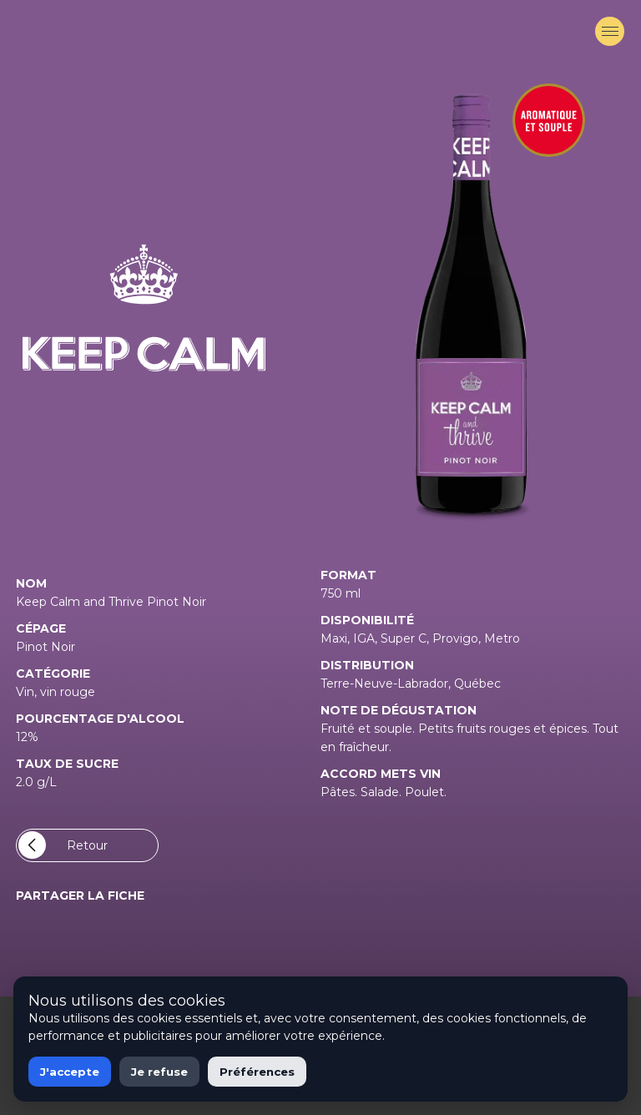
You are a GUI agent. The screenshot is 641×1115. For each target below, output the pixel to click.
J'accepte (69, 1071)
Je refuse (159, 1071)
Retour (63, 845)
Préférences (257, 1071)
